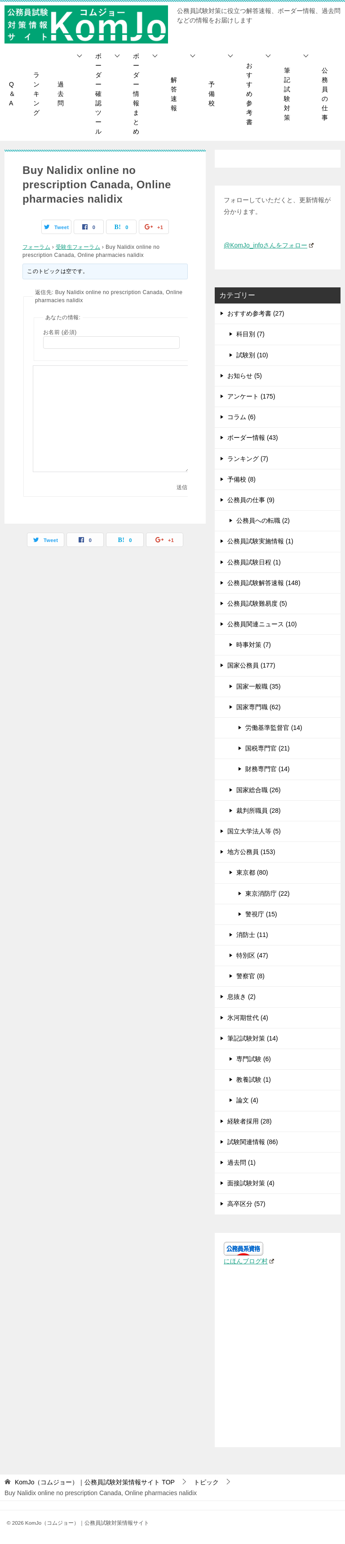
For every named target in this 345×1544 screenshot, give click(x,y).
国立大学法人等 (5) (254, 831)
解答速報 (174, 94)
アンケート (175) (251, 396)
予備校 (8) (241, 479)
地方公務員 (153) (251, 851)
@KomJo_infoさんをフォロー (269, 245)
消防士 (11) (252, 934)
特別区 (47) (252, 955)
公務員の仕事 (325, 94)
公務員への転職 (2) (263, 520)
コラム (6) (241, 417)
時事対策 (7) (253, 644)
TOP (95, 1482)
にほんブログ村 (249, 1261)
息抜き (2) (241, 996)
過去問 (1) (241, 1162)
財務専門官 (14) (267, 768)
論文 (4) (247, 1100)
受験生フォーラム (78, 247)
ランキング (36, 93)
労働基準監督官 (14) (273, 727)
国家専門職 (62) (258, 707)
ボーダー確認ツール (98, 93)
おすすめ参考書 (249, 94)
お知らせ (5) (244, 375)
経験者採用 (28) (249, 1121)
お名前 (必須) (60, 332)
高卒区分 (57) (246, 1203)
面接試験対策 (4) (250, 1183)
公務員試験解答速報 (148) (264, 582)
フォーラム (36, 247)
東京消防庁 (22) (267, 893)
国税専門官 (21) (267, 748)
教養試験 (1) (253, 1079)
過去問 (61, 94)
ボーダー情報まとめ (136, 93)
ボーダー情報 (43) (252, 437)
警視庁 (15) (261, 914)
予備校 (211, 94)
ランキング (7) (247, 458)
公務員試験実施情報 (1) (260, 541)
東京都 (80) (252, 872)
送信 (182, 487)
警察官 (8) (250, 976)
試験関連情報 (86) (252, 1141)
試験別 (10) (252, 355)
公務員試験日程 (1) (254, 562)
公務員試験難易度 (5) (257, 603)
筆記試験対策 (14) (252, 1038)
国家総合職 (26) (258, 790)
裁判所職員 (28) (258, 810)
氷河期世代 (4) (247, 1017)
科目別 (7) (250, 334)
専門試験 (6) (253, 1059)
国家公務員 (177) (251, 665)
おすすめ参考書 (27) (255, 313)
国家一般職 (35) (258, 686)
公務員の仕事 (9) (250, 499)
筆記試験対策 (287, 94)
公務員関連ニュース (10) (262, 624)
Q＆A (12, 94)
